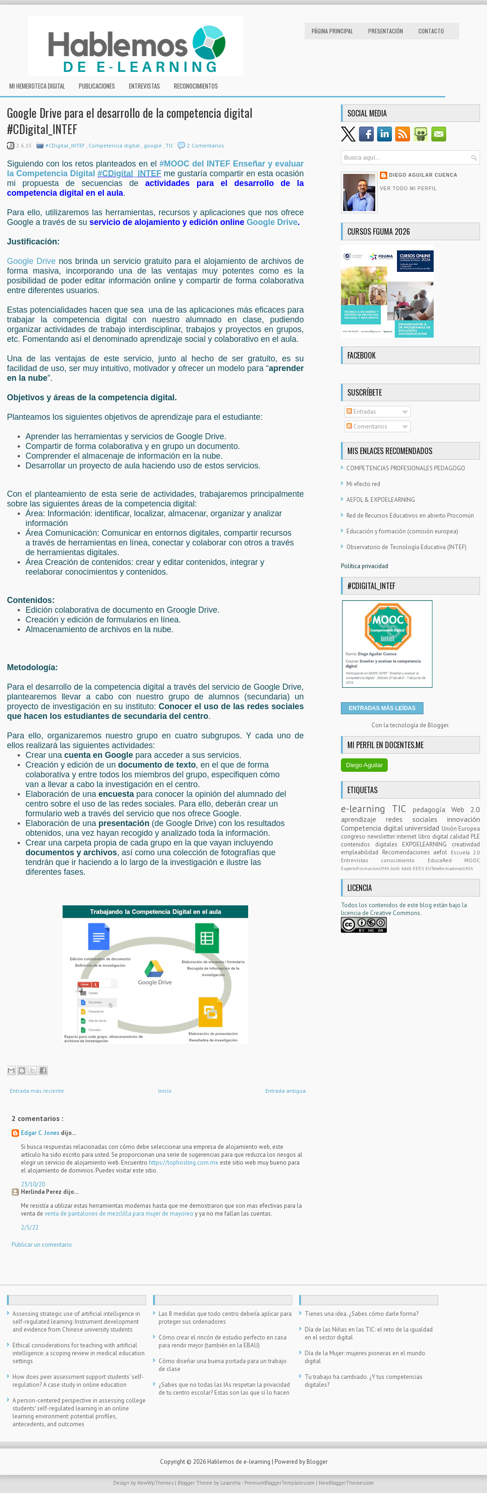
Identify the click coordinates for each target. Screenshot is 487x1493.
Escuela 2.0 (466, 852)
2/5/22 (29, 1227)
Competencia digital (115, 145)
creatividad (466, 844)
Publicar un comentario (42, 1245)
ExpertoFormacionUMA (366, 868)
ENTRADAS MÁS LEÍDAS (382, 708)
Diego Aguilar (364, 765)
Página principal (332, 31)
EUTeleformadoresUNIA (449, 868)
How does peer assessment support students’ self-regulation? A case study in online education (78, 1381)
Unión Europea (461, 829)
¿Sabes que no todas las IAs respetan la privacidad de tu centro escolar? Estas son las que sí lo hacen (224, 1389)
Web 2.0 (465, 809)
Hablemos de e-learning (239, 1462)
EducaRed (446, 860)
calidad (460, 836)
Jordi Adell (402, 868)
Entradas (361, 412)
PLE (475, 836)
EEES (419, 868)
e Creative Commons (392, 913)
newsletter (382, 836)
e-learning (366, 808)
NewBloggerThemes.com (346, 1483)
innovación (463, 819)
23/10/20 (33, 1184)
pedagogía (432, 809)
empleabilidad (361, 852)
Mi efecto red (363, 484)
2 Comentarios (205, 145)
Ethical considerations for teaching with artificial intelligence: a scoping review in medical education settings (79, 1353)
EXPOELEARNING (427, 844)
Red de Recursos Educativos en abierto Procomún (410, 515)
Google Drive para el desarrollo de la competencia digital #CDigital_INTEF (129, 120)
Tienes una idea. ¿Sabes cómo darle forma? (361, 1314)
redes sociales (416, 819)
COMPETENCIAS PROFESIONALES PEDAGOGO (405, 468)
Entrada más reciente (37, 1090)
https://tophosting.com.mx (184, 1162)
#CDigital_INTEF (65, 145)
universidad (423, 828)
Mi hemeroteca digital (37, 85)
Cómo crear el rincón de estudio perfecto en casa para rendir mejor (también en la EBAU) (223, 1341)
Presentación (385, 31)
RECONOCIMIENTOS (196, 85)
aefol (442, 852)
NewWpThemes (156, 1483)
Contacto (431, 31)
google (153, 145)
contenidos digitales (371, 844)
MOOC (472, 860)
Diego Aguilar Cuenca (423, 175)
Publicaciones (97, 85)
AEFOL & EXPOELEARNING (380, 500)
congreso (354, 836)
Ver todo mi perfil (408, 188)
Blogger (438, 725)
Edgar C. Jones (41, 1133)
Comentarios (366, 426)
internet (407, 836)
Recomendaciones (408, 852)
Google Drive (272, 222)
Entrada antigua (285, 1090)
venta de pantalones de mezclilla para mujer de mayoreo (119, 1213)
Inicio (165, 1090)
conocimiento (404, 860)
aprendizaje (363, 819)
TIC (170, 145)
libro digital (434, 836)
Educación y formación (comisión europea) (402, 531)
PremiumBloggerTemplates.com (280, 1483)
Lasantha (231, 1483)
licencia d (353, 913)
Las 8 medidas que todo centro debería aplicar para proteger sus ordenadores (225, 1318)
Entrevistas (144, 85)
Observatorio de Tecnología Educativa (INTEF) (406, 547)
